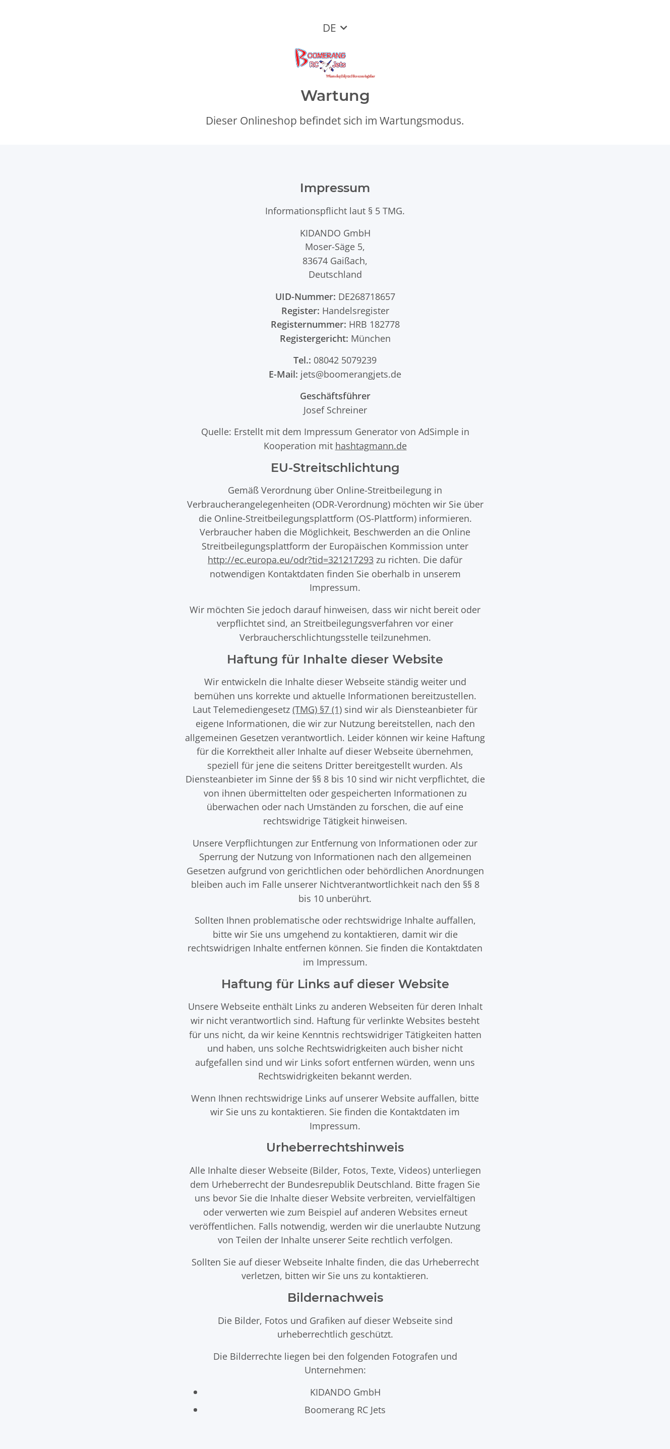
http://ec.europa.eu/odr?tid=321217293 (291, 559)
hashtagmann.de (371, 445)
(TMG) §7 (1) (317, 709)
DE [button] (329, 28)
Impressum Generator (351, 431)
